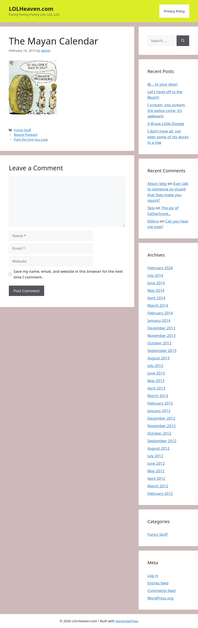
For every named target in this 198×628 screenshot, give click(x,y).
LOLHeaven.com (31, 8)
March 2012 (157, 485)
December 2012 (161, 418)
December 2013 (161, 327)
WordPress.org (160, 598)
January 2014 (158, 320)
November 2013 (161, 335)
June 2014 (156, 282)
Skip (151, 207)
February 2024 (160, 267)
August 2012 (158, 448)
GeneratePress (127, 621)
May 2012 (155, 470)
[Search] (183, 40)
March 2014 (157, 305)
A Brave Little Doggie (165, 123)
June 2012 (156, 463)
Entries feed (157, 583)
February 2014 (160, 312)
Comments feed (161, 590)
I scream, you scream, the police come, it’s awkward (166, 110)
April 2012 (156, 478)
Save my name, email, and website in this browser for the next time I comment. (68, 274)
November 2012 (161, 425)
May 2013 (155, 380)
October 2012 (159, 433)
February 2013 (160, 403)
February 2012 (160, 493)
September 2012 (161, 440)
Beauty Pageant (26, 135)
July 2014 (155, 275)
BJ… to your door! (162, 84)
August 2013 (158, 358)
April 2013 (156, 388)
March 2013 (157, 395)
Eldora (153, 221)
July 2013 (155, 365)
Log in (152, 575)
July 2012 (155, 455)
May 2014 (155, 290)
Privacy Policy (174, 11)
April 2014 (156, 297)
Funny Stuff (22, 130)
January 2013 (158, 410)
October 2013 (159, 343)
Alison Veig (157, 183)
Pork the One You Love (31, 139)
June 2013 (156, 373)
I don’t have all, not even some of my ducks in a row (168, 137)
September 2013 (161, 350)
